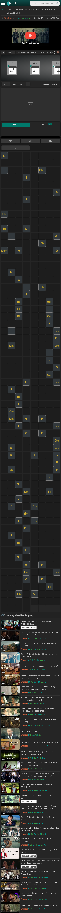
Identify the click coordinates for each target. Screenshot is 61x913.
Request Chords (28, 628)
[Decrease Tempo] (3, 52)
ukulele (22, 84)
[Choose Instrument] (28, 84)
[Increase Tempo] (13, 52)
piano (14, 84)
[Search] (57, 3)
